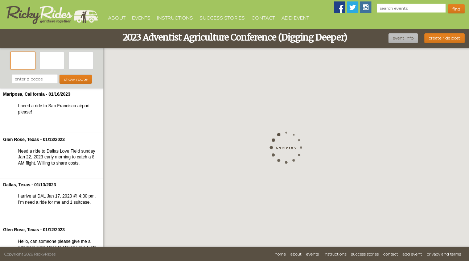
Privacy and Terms (444, 254)
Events (141, 18)
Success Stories (222, 18)
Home (280, 254)
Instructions (175, 18)
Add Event (295, 18)
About (117, 18)
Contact (263, 18)
